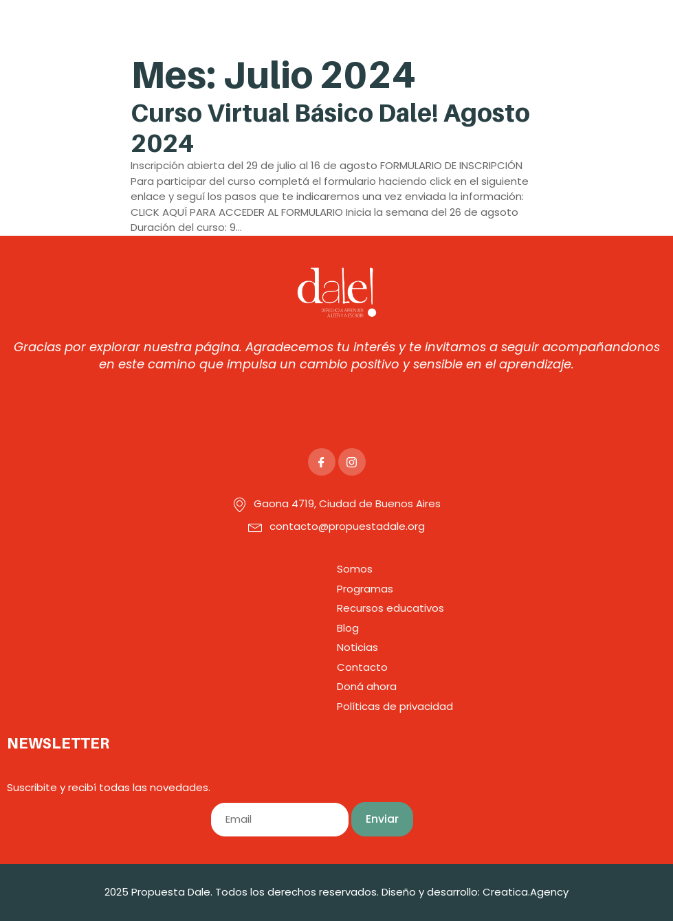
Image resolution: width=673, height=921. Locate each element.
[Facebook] (321, 462)
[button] (471, 26)
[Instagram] (352, 462)
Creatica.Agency (526, 892)
